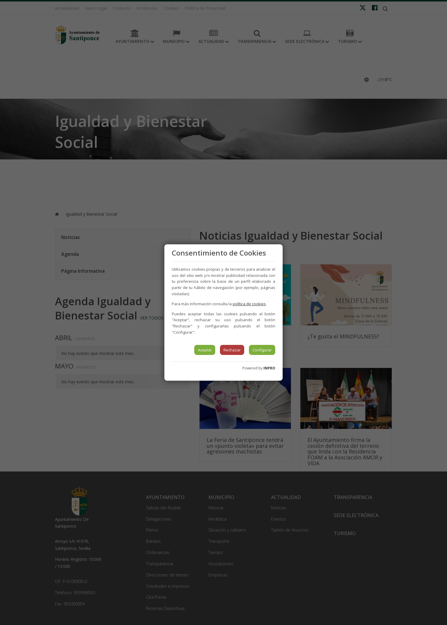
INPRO (269, 368)
